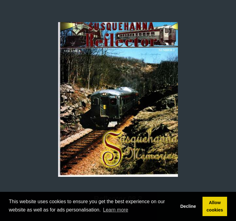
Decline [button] (188, 206)
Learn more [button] (115, 209)
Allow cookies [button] (214, 206)
